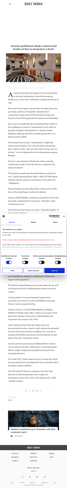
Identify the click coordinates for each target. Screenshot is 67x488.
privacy (22, 482)
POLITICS (15, 453)
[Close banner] (64, 216)
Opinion (33, 461)
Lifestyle (33, 457)
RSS (55, 482)
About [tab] (55, 222)
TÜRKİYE (33, 453)
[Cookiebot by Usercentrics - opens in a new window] (50, 216)
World (51, 453)
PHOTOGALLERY (18, 436)
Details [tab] (33, 222)
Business (15, 457)
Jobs (12, 482)
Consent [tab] (12, 222)
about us (32, 482)
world (10, 400)
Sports (15, 461)
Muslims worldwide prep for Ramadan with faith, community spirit (33, 431)
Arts (52, 457)
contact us (44, 482)
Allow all (54, 270)
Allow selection (33, 270)
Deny (12, 270)
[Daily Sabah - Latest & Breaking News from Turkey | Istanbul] (33, 4)
